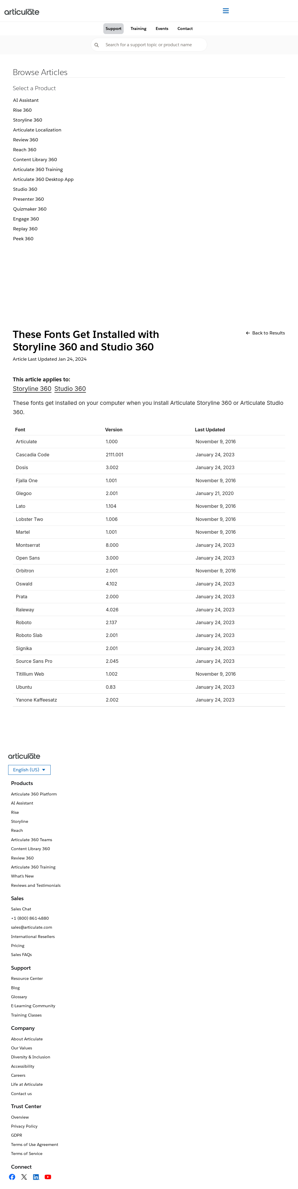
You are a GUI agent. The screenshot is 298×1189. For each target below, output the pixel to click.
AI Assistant (26, 100)
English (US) (32, 771)
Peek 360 (23, 239)
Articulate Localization (37, 130)
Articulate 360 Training (38, 169)
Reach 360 (24, 150)
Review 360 (25, 140)
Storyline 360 (27, 120)
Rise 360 (22, 110)
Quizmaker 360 (30, 209)
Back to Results (265, 333)
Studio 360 (25, 189)
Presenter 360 (28, 199)
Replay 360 (25, 229)
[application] (281, 1172)
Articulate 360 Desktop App (43, 179)
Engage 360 (26, 219)
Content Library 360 (35, 159)
